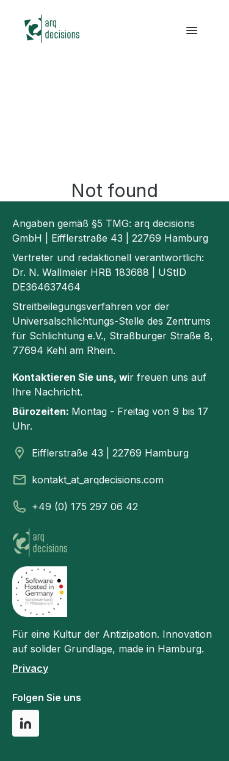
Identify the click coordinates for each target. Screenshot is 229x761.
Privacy (30, 668)
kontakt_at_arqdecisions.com (98, 480)
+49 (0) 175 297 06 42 (85, 506)
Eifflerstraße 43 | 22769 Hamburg (110, 453)
